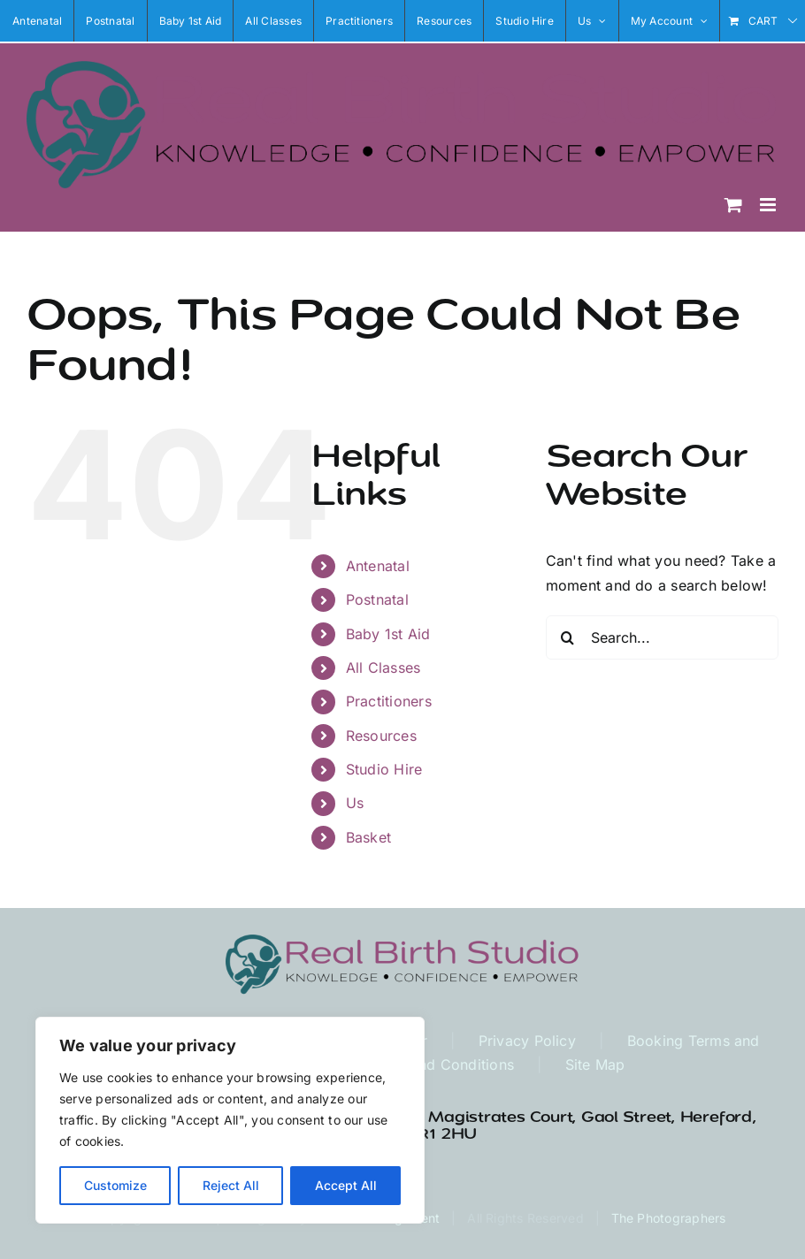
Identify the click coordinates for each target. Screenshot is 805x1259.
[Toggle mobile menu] (769, 204)
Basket (368, 837)
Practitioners (389, 701)
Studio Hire (384, 769)
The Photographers (668, 1217)
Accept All (346, 1185)
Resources (381, 735)
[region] (230, 1120)
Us (355, 803)
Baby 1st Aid (388, 634)
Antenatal (378, 566)
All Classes (383, 667)
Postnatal (377, 599)
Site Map (595, 1064)
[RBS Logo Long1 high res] (402, 941)
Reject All (231, 1185)
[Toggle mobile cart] (733, 204)
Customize (115, 1185)
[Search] (568, 637)
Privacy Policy (527, 1040)
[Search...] (662, 637)
